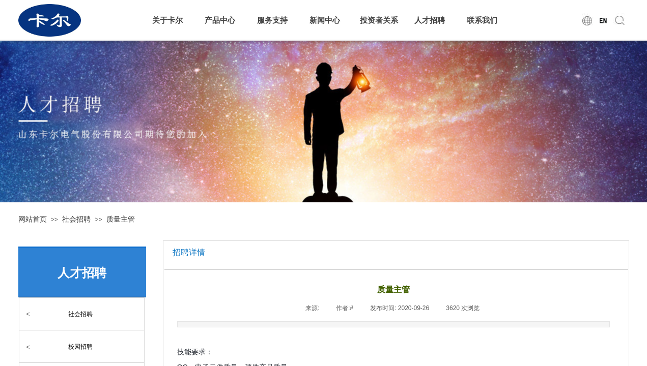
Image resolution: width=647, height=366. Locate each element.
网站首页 (32, 219)
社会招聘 (76, 219)
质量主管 (120, 219)
